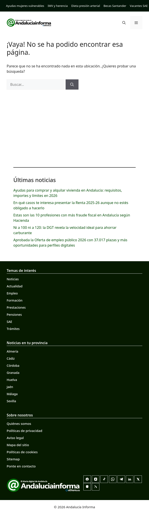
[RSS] (95, 486)
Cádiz (11, 358)
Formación (14, 300)
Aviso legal (15, 438)
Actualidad (14, 286)
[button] (124, 22)
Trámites (13, 329)
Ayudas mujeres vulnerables (25, 6)
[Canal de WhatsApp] (113, 479)
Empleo (12, 293)
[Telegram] (121, 479)
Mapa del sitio (18, 445)
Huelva (12, 380)
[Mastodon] (87, 486)
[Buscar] (72, 84)
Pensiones (14, 314)
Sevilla (11, 401)
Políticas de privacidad (24, 430)
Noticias (13, 279)
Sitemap (13, 459)
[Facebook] (87, 479)
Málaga (12, 394)
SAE (9, 322)
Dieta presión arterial (85, 6)
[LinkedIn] (129, 479)
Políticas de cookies (22, 452)
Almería (12, 351)
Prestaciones (16, 307)
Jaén (10, 387)
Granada (13, 373)
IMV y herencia (58, 6)
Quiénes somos (19, 423)
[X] (138, 479)
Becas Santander (115, 6)
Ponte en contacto (21, 466)
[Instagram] (95, 479)
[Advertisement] (74, 127)
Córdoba (13, 365)
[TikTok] (104, 479)
